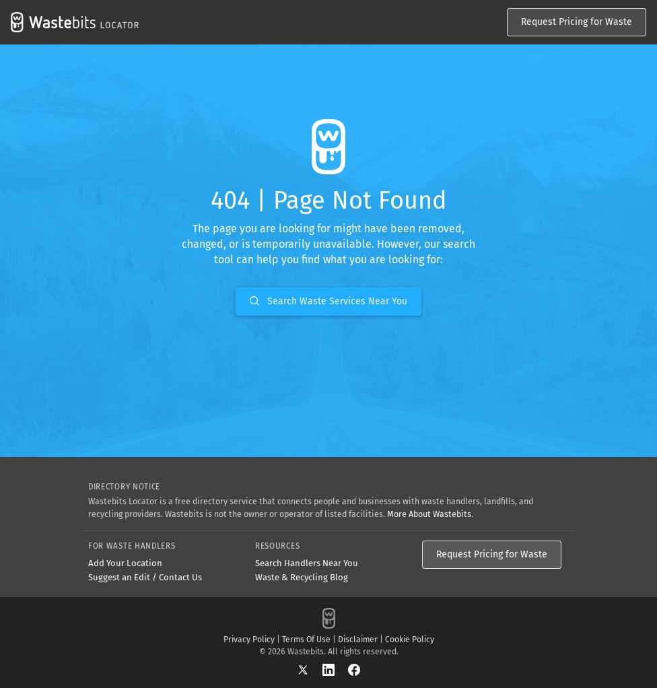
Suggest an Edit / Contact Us (145, 577)
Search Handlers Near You (306, 563)
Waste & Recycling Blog (301, 577)
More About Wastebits (429, 514)
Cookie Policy (409, 639)
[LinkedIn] (335, 669)
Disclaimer (358, 639)
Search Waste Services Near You (328, 301)
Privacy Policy (249, 639)
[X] (309, 669)
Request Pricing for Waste (576, 22)
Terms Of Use (306, 639)
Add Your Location (125, 563)
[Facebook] (354, 669)
